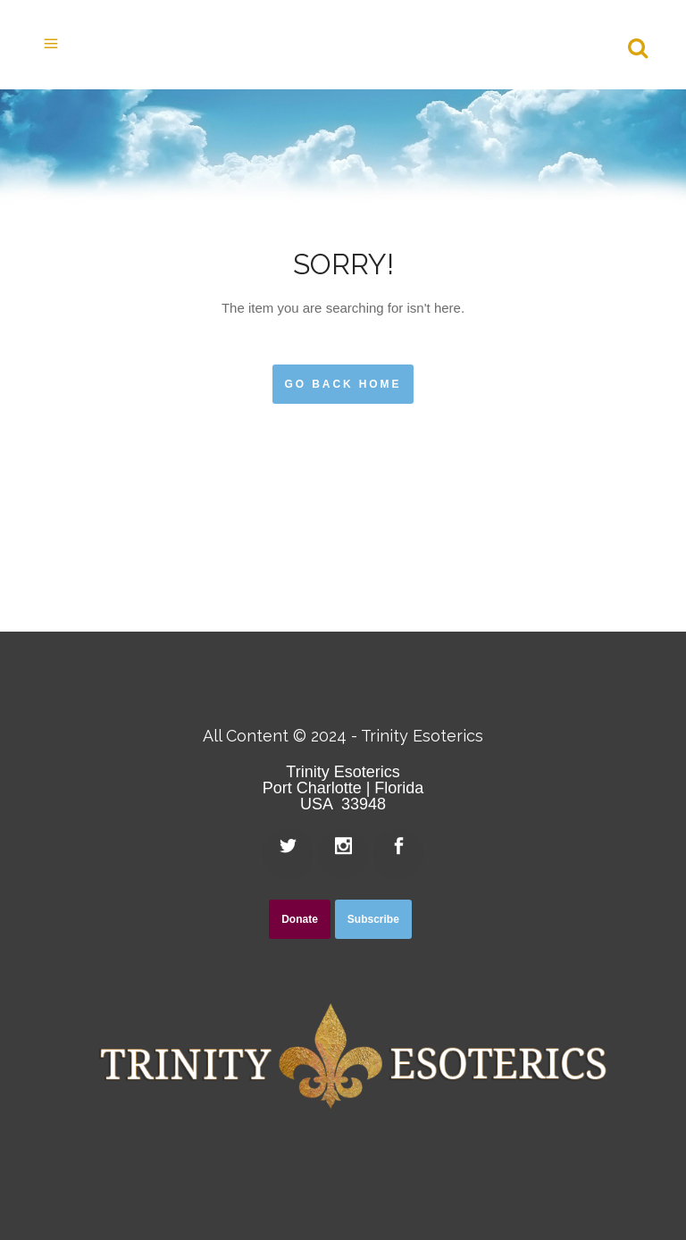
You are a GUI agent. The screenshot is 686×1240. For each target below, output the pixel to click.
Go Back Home (343, 384)
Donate (299, 919)
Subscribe (373, 919)
